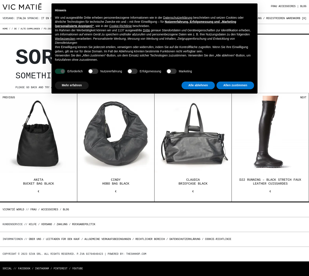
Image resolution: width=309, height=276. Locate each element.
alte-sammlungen (30, 28)
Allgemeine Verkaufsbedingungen (108, 239)
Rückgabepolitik (83, 224)
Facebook (24, 268)
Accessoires (287, 6)
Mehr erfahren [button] (72, 85)
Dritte (146, 30)
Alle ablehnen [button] (198, 85)
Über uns (36, 239)
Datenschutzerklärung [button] (177, 17)
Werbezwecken (65, 38)
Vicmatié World (13, 209)
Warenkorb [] (296, 18)
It (42, 18)
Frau (274, 6)
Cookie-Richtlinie (218, 239)
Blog (303, 6)
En (47, 18)
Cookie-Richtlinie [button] (120, 26)
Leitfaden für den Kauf (63, 239)
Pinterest (61, 268)
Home (6, 28)
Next (303, 97)
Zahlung (62, 224)
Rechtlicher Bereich (150, 239)
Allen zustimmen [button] (235, 85)
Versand (46, 224)
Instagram (42, 268)
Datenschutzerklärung (185, 239)
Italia (21, 18)
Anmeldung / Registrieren (266, 18)
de (15, 28)
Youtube (77, 268)
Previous (9, 97)
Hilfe (32, 224)
